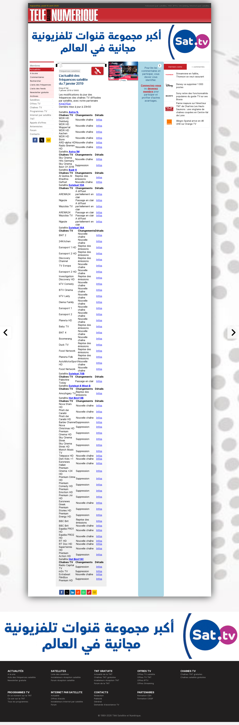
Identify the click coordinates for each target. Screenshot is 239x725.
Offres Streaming (145, 683)
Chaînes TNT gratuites (105, 677)
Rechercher (35, 81)
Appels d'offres (38, 122)
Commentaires (37, 77)
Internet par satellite (199, 5)
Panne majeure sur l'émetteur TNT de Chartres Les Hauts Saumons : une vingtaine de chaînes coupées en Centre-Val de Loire (192, 109)
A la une (34, 73)
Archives (34, 96)
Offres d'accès (58, 698)
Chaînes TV (36, 107)
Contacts (35, 134)
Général (98, 701)
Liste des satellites (60, 674)
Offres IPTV (142, 680)
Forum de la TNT (102, 683)
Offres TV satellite (146, 674)
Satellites (35, 99)
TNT (170, 5)
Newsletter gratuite (39, 92)
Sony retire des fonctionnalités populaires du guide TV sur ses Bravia (192, 96)
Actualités (35, 69)
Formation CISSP (145, 698)
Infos (99, 119)
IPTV (175, 5)
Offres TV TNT (144, 677)
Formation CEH (144, 695)
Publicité (98, 698)
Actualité (55, 695)
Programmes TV (38, 111)
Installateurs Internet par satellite (67, 701)
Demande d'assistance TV (106, 704)
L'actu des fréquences (40, 84)
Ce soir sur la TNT (16, 698)
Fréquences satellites (69, 71)
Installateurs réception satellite (66, 677)
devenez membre (150, 90)
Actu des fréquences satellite (22, 677)
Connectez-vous (151, 85)
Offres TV (35, 103)
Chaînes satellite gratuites (193, 677)
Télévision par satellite (156, 5)
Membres (35, 65)
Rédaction (99, 695)
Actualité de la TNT (103, 674)
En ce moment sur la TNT (20, 695)
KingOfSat (65, 103)
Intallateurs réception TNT (106, 680)
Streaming (183, 5)
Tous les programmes (18, 701)
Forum (33, 130)
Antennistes (36, 126)
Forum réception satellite (63, 680)
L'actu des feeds (38, 88)
